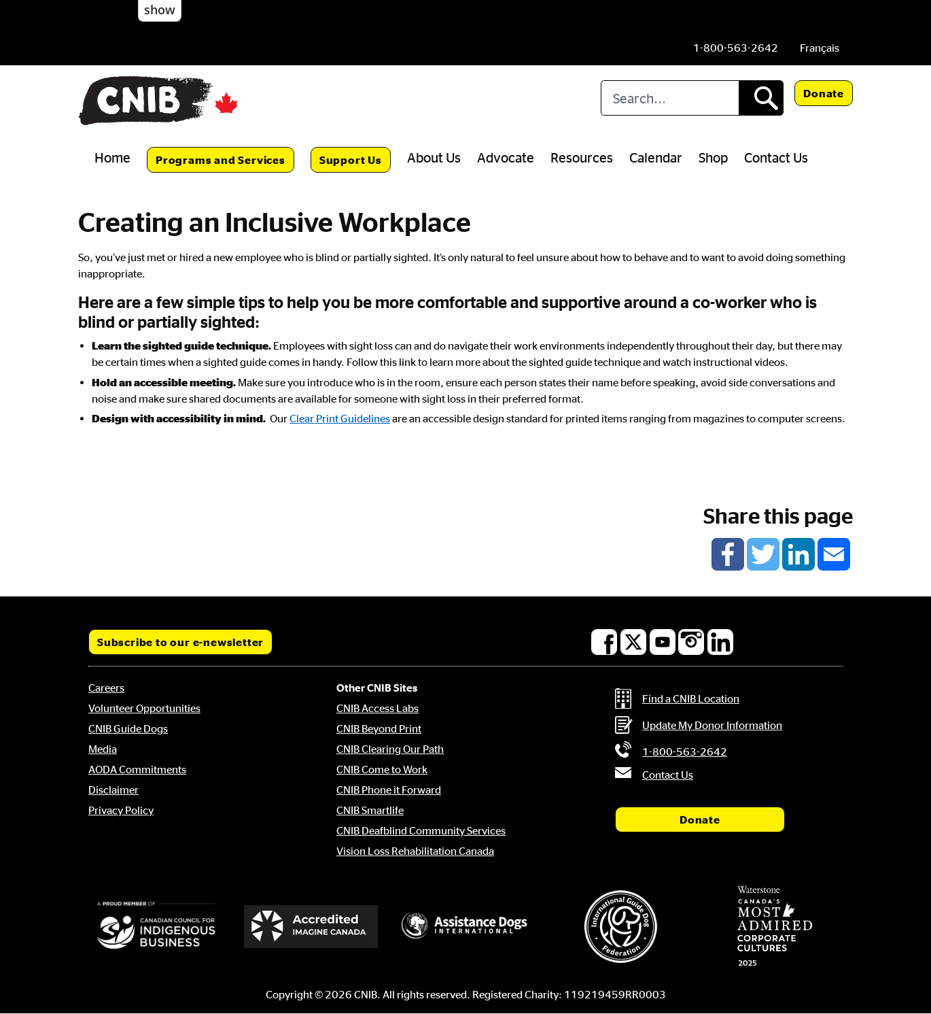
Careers (106, 687)
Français (819, 47)
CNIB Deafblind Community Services (421, 830)
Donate (823, 93)
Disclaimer (113, 789)
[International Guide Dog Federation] (620, 926)
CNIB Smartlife (370, 810)
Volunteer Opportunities (144, 708)
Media (102, 749)
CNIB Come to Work (381, 769)
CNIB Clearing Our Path (390, 749)
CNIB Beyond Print (378, 728)
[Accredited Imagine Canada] (311, 926)
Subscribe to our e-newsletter (180, 642)
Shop (713, 157)
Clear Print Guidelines (339, 418)
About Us (434, 157)
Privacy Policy (121, 810)
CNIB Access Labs (377, 708)
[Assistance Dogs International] (465, 926)
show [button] (159, 9)
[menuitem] (819, 47)
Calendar (655, 157)
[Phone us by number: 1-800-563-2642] (735, 47)
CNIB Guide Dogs (128, 728)
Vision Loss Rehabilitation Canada (415, 851)
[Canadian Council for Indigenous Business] (156, 926)
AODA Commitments (137, 769)
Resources (581, 157)
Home (112, 157)
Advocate (505, 157)
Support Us (350, 160)
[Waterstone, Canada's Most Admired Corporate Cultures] (774, 926)
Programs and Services (220, 160)
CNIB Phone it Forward (388, 789)
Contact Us (776, 157)
